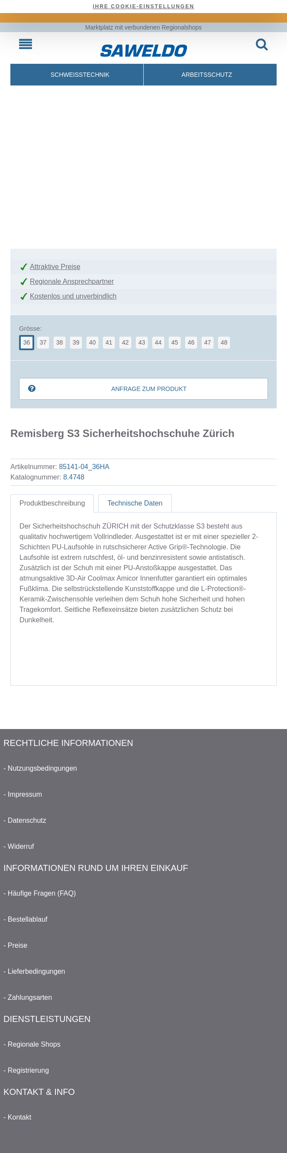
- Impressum (22, 794)
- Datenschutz (24, 820)
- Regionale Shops (32, 1044)
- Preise (15, 945)
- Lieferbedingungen (34, 971)
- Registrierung (26, 1070)
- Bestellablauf (25, 919)
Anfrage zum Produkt (149, 388)
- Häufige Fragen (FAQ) (39, 893)
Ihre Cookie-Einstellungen (143, 6)
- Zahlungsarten (27, 997)
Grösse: (30, 328)
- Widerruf (18, 846)
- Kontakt (17, 1117)
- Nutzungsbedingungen (40, 768)
